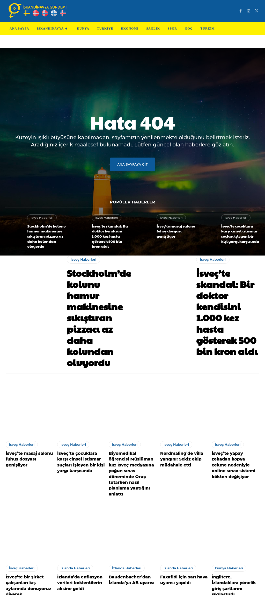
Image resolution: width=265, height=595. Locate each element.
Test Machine (153, 587)
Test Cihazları (126, 587)
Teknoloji (103, 587)
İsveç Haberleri (41, 217)
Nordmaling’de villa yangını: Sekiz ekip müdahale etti (179, 414)
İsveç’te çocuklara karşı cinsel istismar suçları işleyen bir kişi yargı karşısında (239, 231)
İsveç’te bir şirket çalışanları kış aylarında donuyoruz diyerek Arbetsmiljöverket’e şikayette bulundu (28, 526)
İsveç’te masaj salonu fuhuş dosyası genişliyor (176, 229)
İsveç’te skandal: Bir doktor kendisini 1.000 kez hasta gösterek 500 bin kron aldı (109, 231)
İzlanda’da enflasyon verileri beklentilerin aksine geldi (77, 521)
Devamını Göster (132, 553)
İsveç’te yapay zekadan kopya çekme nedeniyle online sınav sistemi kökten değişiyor (235, 417)
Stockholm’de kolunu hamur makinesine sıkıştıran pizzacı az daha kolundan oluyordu (43, 234)
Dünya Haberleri (228, 508)
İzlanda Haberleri (74, 508)
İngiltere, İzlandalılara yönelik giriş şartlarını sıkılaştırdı (233, 521)
